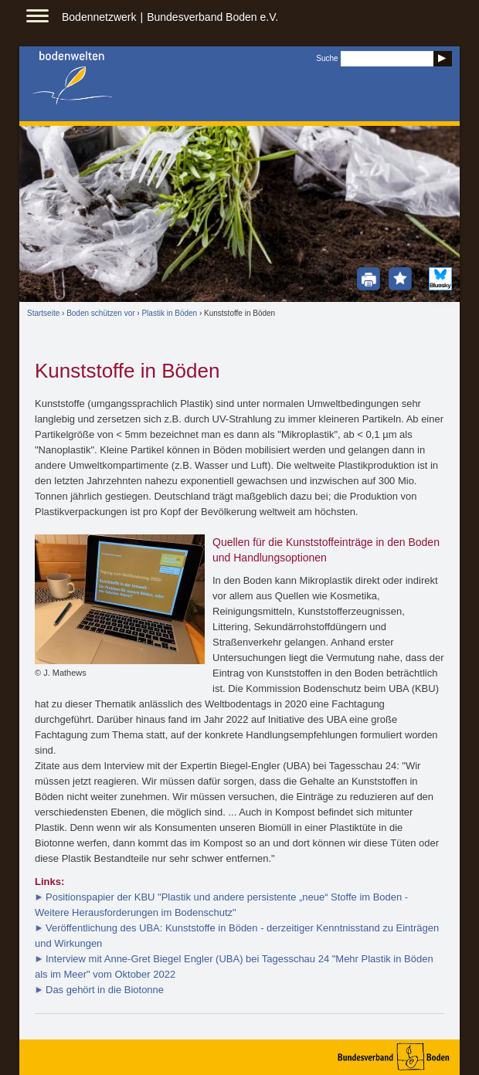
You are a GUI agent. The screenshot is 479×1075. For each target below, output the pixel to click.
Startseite (43, 313)
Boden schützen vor (100, 313)
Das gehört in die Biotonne (105, 989)
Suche (327, 58)
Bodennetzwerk (99, 17)
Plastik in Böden (169, 313)
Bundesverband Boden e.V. (212, 17)
